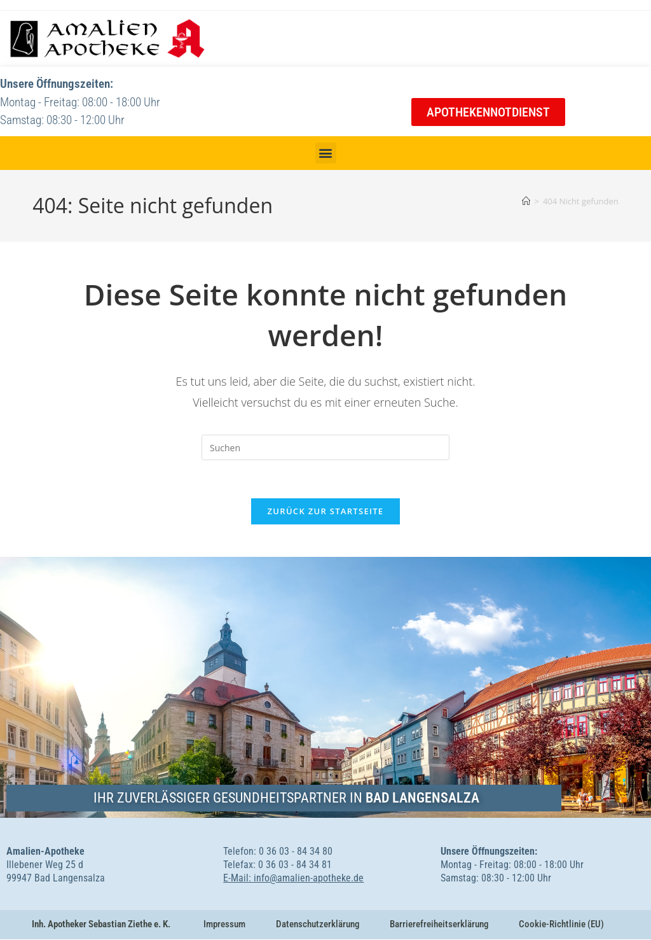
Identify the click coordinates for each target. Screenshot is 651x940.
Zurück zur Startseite (326, 511)
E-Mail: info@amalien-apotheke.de (293, 879)
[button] (325, 153)
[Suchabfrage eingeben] (325, 447)
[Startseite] (526, 201)
